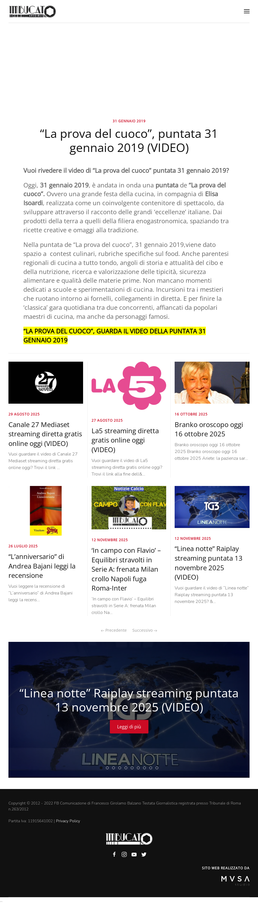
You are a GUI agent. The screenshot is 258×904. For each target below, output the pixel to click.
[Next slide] (235, 709)
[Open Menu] (247, 11)
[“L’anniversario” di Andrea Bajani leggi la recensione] (45, 510)
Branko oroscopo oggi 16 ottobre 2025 (209, 429)
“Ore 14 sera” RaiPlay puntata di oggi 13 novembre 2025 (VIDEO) (133, 768)
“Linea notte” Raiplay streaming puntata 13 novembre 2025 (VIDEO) (209, 563)
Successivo (144, 630)
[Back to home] (32, 11)
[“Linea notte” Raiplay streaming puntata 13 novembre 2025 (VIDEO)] (212, 506)
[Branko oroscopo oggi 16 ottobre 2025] (212, 382)
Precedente (114, 630)
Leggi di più (129, 727)
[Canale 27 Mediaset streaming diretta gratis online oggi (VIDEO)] (45, 382)
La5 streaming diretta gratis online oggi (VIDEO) (125, 440)
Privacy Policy (68, 821)
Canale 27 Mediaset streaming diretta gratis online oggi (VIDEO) (45, 434)
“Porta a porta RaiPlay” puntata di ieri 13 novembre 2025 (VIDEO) (108, 768)
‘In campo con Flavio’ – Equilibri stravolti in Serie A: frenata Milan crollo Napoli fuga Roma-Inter (126, 569)
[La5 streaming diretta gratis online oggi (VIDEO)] (129, 385)
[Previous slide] (22, 709)
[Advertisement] (129, 65)
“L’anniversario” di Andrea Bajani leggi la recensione (41, 566)
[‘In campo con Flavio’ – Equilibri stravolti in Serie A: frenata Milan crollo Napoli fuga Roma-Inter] (129, 507)
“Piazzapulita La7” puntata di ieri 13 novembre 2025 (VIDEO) (139, 768)
